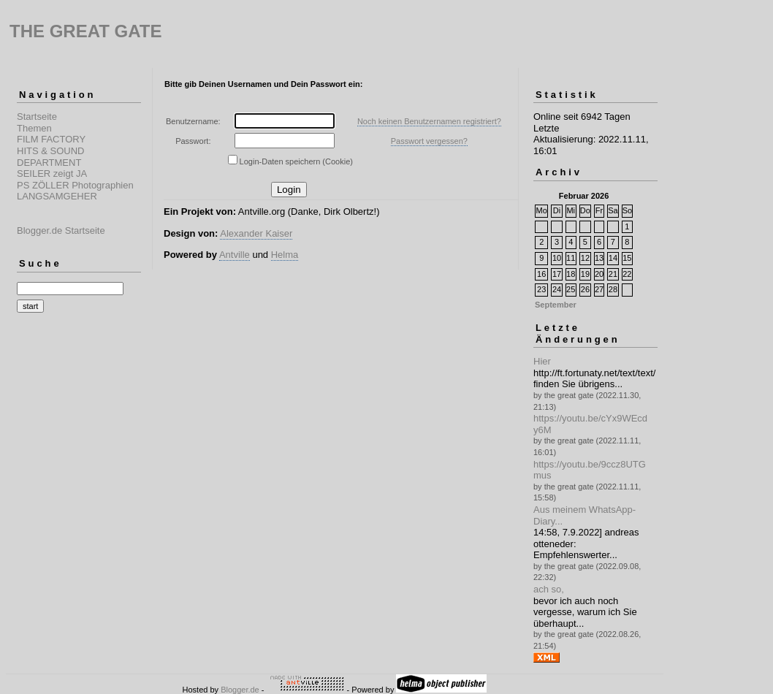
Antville (234, 254)
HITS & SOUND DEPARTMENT (50, 156)
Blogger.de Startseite (61, 230)
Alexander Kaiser (256, 233)
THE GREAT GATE (85, 31)
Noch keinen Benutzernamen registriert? (429, 121)
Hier (542, 361)
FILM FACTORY (51, 139)
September (555, 304)
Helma (285, 254)
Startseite (37, 116)
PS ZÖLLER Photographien (75, 185)
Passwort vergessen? (429, 141)
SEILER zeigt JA (52, 173)
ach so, (548, 589)
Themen (34, 128)
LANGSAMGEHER (57, 196)
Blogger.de (240, 689)
